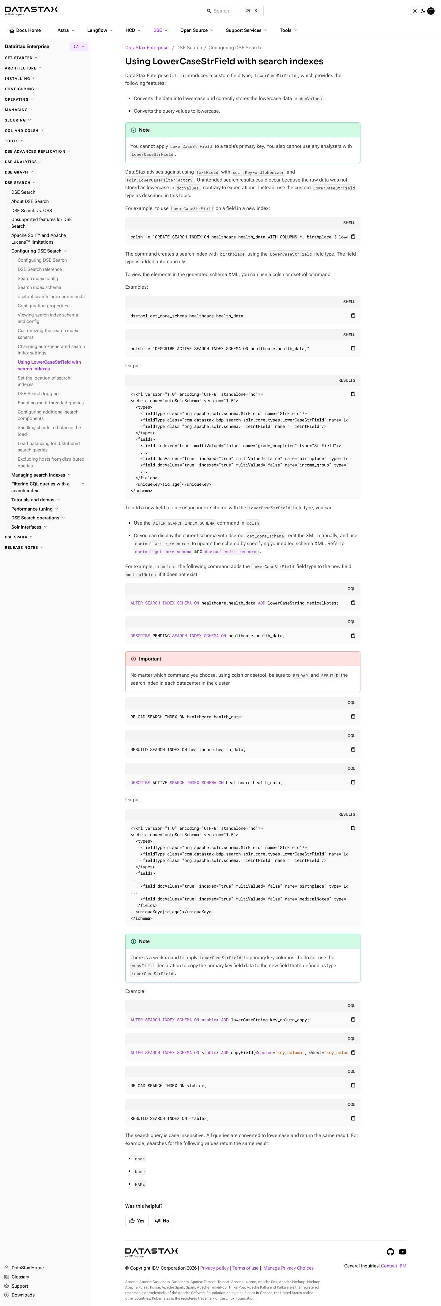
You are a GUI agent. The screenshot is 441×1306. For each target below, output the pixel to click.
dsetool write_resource (232, 551)
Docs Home (25, 31)
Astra (67, 30)
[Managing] (45, 110)
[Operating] (45, 99)
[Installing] (45, 78)
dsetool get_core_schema (163, 551)
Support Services (247, 30)
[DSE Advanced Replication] (45, 151)
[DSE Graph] (45, 172)
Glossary (16, 1277)
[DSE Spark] (45, 537)
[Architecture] (45, 68)
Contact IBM (393, 1266)
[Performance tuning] (48, 509)
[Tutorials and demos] (48, 500)
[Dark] (423, 11)
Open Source (197, 30)
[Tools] (45, 141)
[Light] (415, 11)
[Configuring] (45, 89)
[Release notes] (45, 547)
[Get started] (45, 58)
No (162, 1221)
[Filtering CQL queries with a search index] (48, 488)
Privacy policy (214, 1268)
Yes (137, 1221)
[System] (431, 11)
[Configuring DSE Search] (48, 251)
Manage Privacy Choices (288, 1268)
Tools (289, 30)
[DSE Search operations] (48, 518)
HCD (134, 30)
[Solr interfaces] (48, 527)
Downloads (19, 1295)
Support (16, 1286)
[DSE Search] (45, 183)
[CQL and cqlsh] (45, 130)
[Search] (234, 11)
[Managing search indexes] (48, 475)
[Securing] (45, 120)
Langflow (100, 30)
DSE (161, 30)
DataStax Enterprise (147, 48)
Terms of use (245, 1268)
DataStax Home (24, 1268)
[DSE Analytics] (45, 162)
